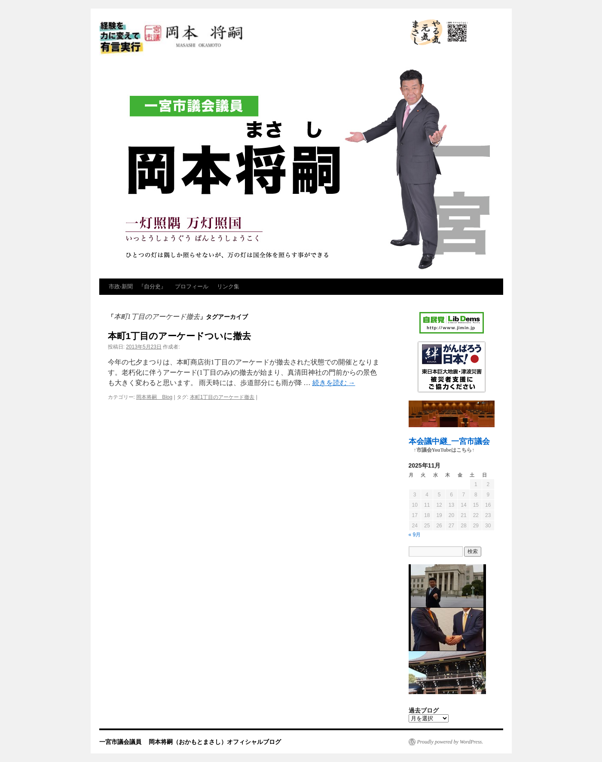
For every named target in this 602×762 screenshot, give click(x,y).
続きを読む (333, 382)
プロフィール (191, 286)
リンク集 (228, 286)
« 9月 (415, 535)
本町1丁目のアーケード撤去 (222, 397)
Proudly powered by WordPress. (450, 742)
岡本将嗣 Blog (154, 397)
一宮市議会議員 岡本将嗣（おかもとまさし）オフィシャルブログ (249, 38)
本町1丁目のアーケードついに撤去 (179, 336)
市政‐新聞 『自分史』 (137, 286)
